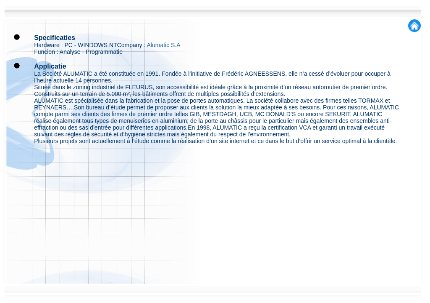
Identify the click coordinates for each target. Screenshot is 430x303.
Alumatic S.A (164, 45)
